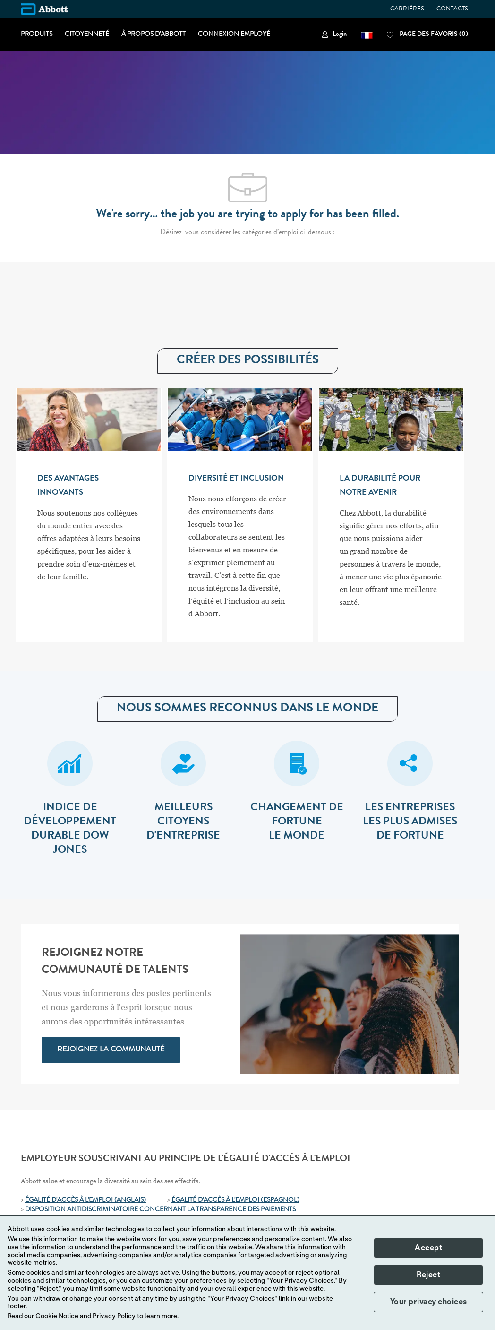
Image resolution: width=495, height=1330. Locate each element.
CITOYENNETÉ (87, 34)
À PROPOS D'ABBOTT (153, 34)
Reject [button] (428, 1274)
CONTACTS (452, 9)
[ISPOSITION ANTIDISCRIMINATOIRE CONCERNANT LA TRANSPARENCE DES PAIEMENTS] (163, 1210)
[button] (367, 34)
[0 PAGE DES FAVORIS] (427, 34)
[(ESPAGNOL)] (280, 1200)
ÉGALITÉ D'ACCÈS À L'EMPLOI (216, 1200)
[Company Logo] (44, 9)
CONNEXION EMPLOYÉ (234, 34)
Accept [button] (428, 1247)
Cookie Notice (56, 1316)
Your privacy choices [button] (428, 1301)
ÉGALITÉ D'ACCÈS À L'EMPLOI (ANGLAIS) (85, 1200)
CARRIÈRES (407, 9)
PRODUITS (36, 34)
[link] (334, 34)
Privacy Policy (114, 1316)
